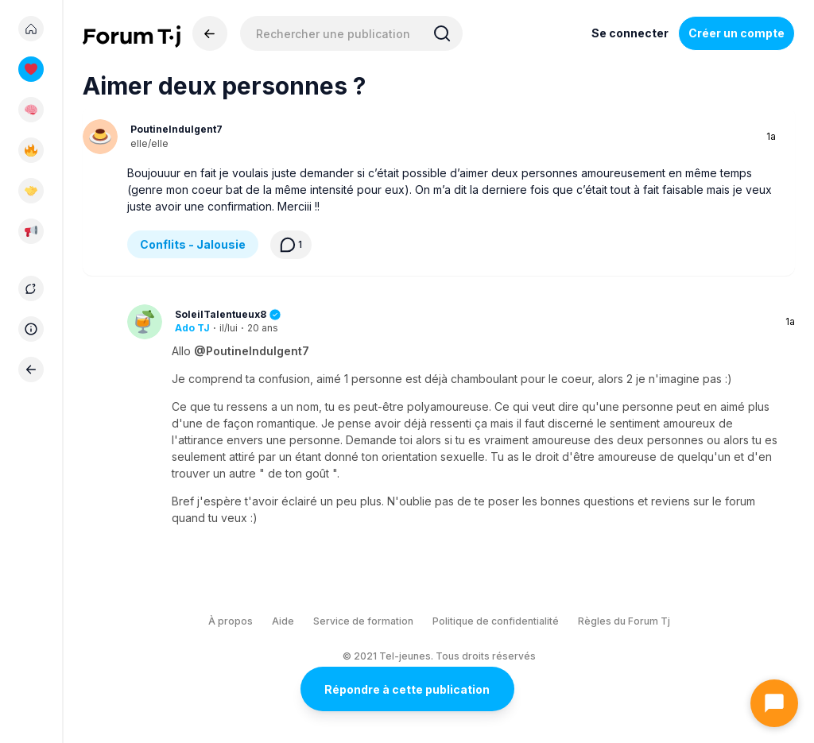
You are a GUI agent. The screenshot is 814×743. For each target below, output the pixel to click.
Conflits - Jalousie (193, 244)
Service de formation (363, 621)
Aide (283, 621)
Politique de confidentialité (495, 621)
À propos (230, 621)
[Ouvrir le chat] (774, 703)
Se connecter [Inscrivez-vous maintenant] (630, 33)
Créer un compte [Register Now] (736, 33)
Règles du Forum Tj (624, 621)
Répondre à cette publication (407, 689)
